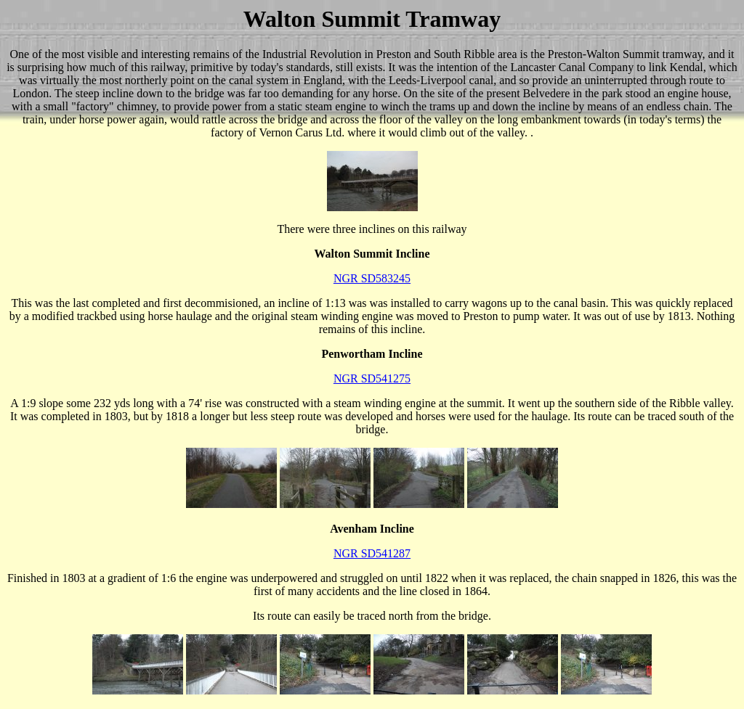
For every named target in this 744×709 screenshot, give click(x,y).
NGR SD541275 (372, 378)
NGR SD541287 (372, 553)
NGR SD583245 (372, 278)
